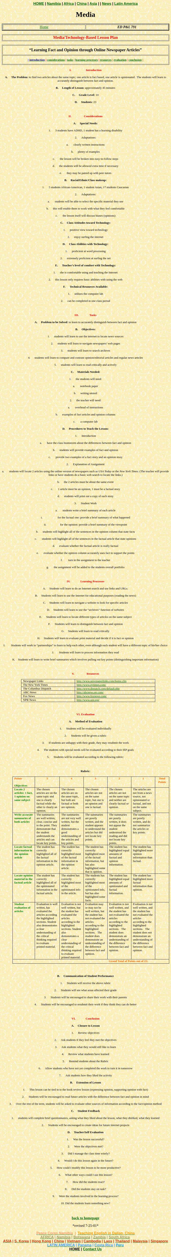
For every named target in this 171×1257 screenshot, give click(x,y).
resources (106, 59)
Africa (69, 4)
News (106, 4)
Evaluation (88, 714)
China (82, 4)
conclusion (135, 59)
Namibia (54, 4)
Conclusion (93, 1018)
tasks (70, 59)
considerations (56, 59)
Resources (93, 673)
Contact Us (92, 1249)
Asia (93, 4)
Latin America (126, 4)
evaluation (120, 59)
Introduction (94, 70)
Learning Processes (92, 581)
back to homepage (85, 1218)
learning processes (86, 59)
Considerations (93, 116)
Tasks (93, 315)
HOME (38, 4)
